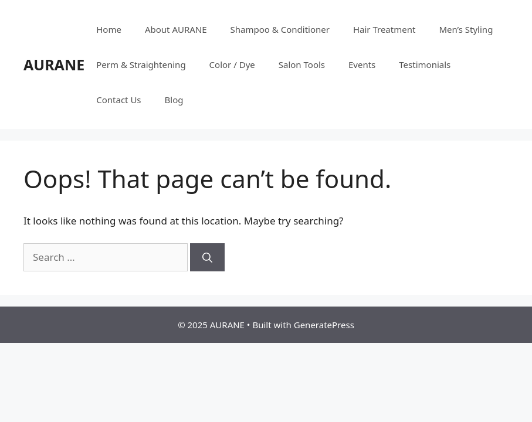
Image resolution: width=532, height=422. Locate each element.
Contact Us (118, 100)
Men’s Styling (466, 29)
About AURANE (176, 29)
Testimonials (424, 64)
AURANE (53, 64)
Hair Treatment (384, 29)
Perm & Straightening (140, 64)
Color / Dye (232, 64)
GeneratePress (324, 325)
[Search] (207, 257)
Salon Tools (302, 64)
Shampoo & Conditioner (280, 29)
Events (361, 64)
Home (108, 29)
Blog (174, 100)
